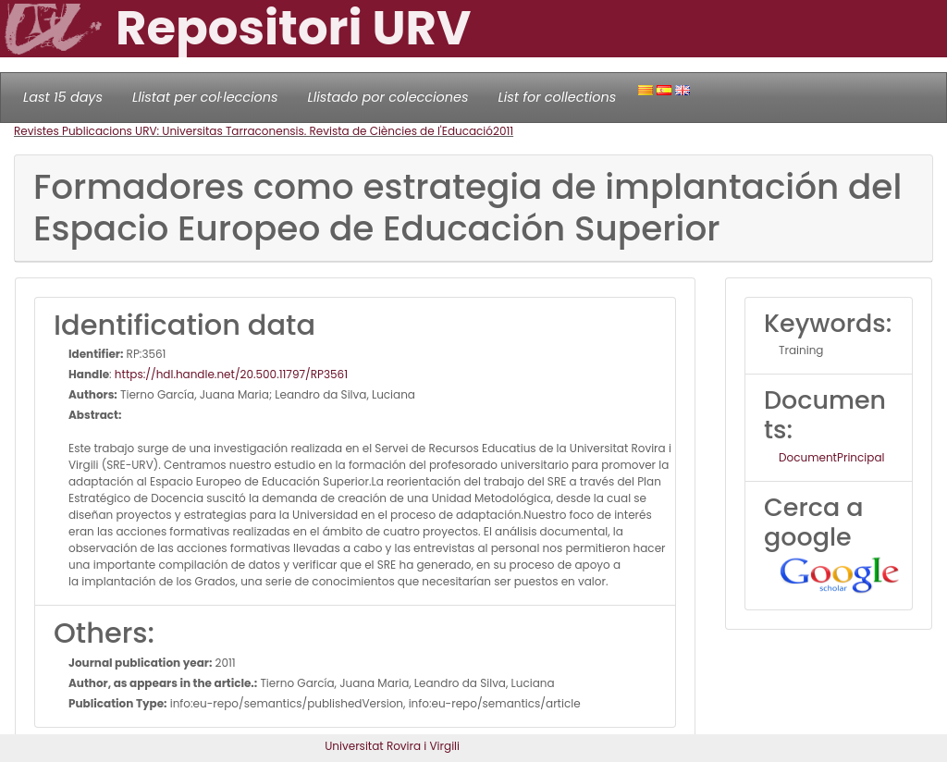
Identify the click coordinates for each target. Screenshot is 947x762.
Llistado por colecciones (388, 97)
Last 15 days (63, 97)
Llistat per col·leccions (205, 97)
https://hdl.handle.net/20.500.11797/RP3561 (231, 374)
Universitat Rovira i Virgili (392, 746)
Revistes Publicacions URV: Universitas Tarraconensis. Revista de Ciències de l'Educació (253, 131)
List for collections (557, 97)
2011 (503, 131)
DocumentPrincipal (831, 457)
